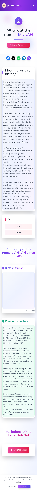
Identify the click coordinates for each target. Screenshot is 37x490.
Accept (24, 486)
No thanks (12, 486)
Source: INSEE (29, 311)
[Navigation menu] (33, 5)
